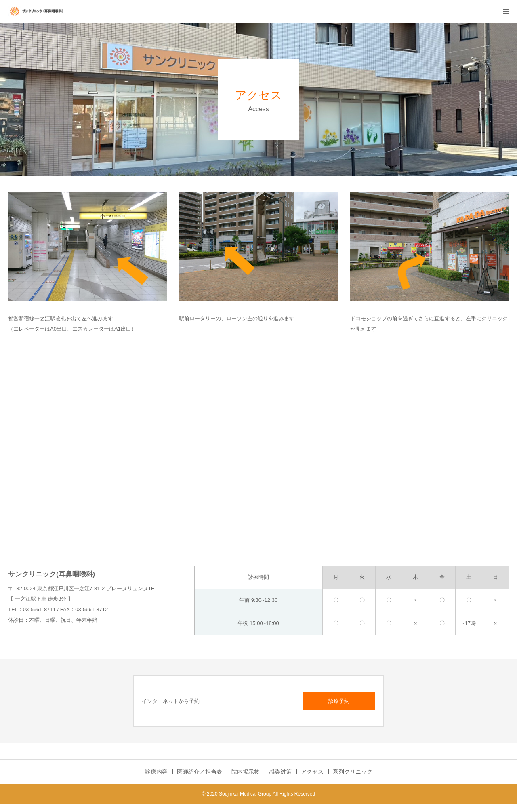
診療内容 (156, 771)
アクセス (312, 771)
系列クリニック (352, 771)
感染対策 (280, 771)
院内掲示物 (245, 771)
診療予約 (338, 701)
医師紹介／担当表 (199, 771)
